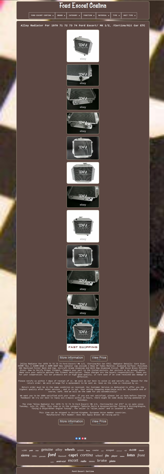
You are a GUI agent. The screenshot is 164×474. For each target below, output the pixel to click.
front (141, 455)
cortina (86, 454)
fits (107, 455)
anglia (52, 462)
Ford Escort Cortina (83, 471)
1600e (34, 456)
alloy (59, 449)
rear (37, 451)
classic (141, 450)
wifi (125, 450)
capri (73, 455)
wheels (70, 449)
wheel (99, 455)
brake (102, 461)
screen (80, 450)
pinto (112, 461)
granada (42, 456)
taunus (122, 456)
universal (119, 451)
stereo (92, 461)
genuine (47, 449)
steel (102, 451)
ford (52, 454)
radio (83, 461)
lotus (131, 455)
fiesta (88, 450)
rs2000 (24, 450)
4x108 (132, 449)
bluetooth (62, 456)
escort (73, 460)
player (114, 456)
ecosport (110, 450)
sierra (25, 455)
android (60, 461)
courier (96, 450)
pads (31, 450)
